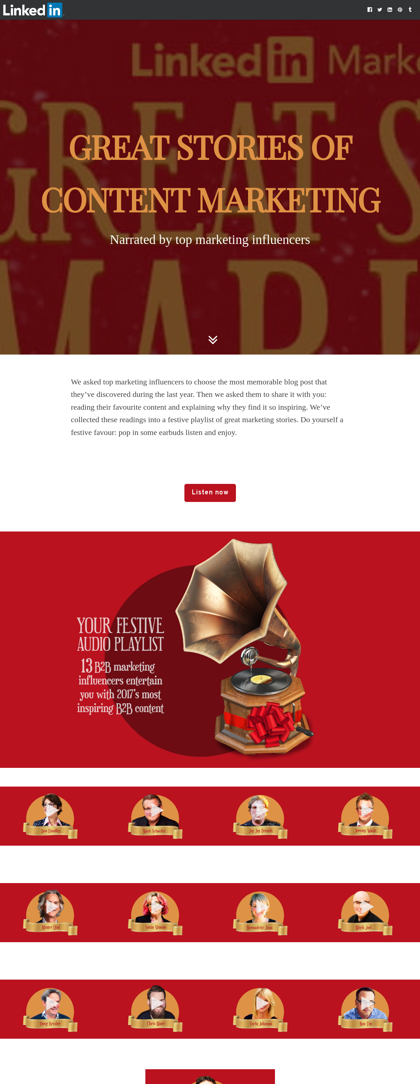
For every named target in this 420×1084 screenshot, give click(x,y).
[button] (370, 10)
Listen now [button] (210, 492)
